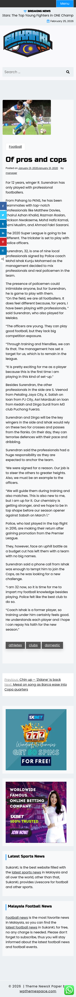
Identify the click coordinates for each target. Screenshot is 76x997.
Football (15, 146)
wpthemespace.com (38, 991)
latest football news (21, 927)
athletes (15, 645)
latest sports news (26, 872)
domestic (52, 645)
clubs (33, 645)
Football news (17, 917)
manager (11, 173)
